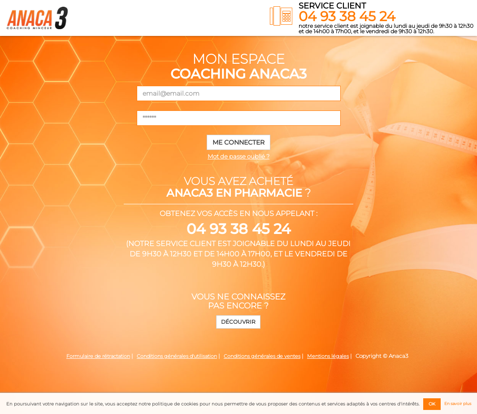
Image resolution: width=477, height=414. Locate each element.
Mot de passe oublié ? (238, 156)
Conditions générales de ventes (262, 356)
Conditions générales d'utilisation (177, 356)
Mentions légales (328, 356)
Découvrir (238, 321)
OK (432, 404)
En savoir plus (457, 403)
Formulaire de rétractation (98, 356)
